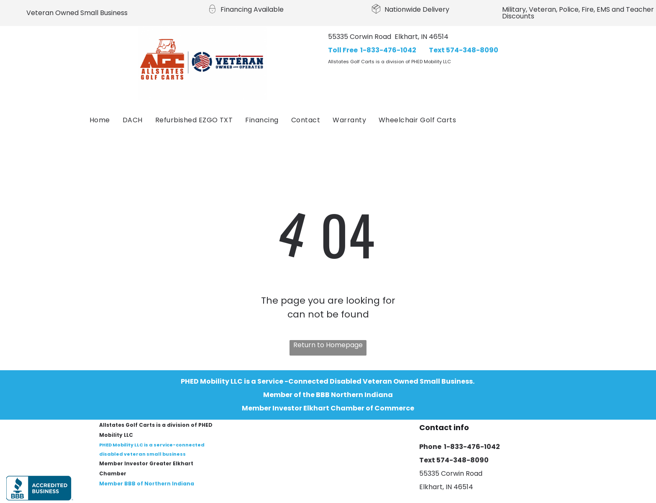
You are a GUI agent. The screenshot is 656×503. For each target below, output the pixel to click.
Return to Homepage (328, 345)
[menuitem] (99, 120)
